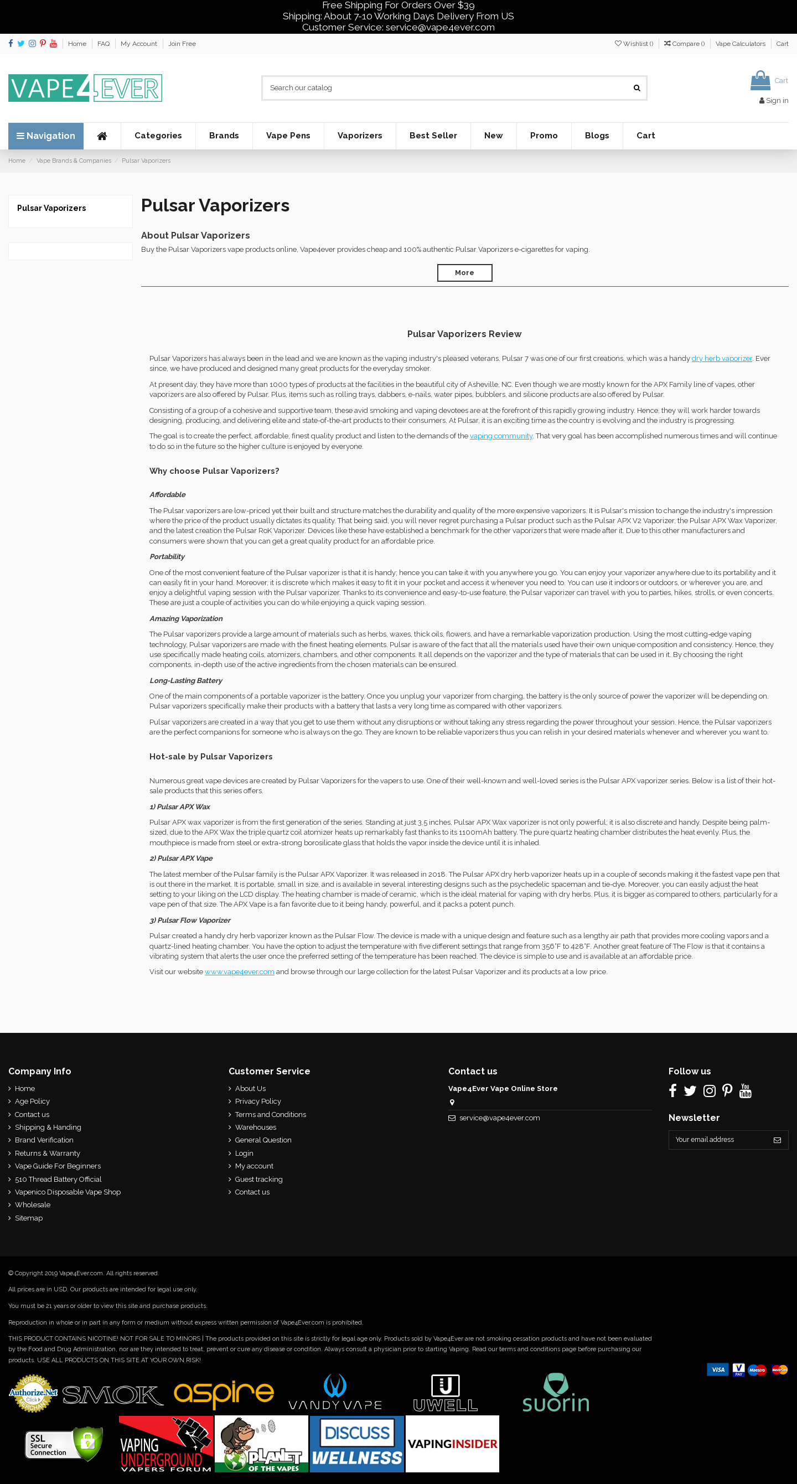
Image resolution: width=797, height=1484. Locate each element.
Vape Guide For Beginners (58, 1166)
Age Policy (32, 1101)
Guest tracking (257, 1179)
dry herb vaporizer (722, 358)
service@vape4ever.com (496, 1118)
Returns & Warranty (47, 1153)
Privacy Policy (256, 1101)
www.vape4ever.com (240, 972)
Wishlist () (635, 44)
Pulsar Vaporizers (51, 208)
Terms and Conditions (268, 1114)
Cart (783, 44)
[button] (158, 136)
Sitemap (29, 1218)
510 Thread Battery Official (58, 1179)
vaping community (501, 436)
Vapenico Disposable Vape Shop (68, 1192)
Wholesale (32, 1205)
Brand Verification (44, 1140)
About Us (248, 1088)
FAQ (104, 44)
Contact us (32, 1114)
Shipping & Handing (48, 1127)
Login (242, 1153)
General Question (261, 1140)
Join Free (182, 44)
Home (78, 44)
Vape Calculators (741, 44)
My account (252, 1166)
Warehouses (253, 1127)
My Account (140, 44)
